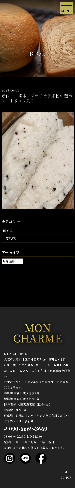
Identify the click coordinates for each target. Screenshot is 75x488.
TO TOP (66, 474)
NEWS (11, 238)
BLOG (7, 230)
